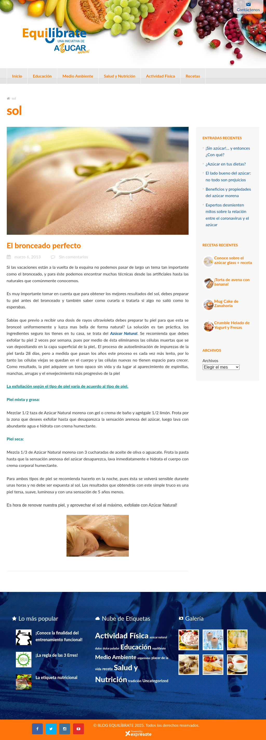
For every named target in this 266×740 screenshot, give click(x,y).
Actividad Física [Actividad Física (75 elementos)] (122, 635)
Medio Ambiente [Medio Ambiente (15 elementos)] (115, 657)
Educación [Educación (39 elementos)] (135, 647)
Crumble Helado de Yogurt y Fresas (232, 325)
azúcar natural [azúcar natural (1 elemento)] (158, 637)
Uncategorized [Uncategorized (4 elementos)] (155, 680)
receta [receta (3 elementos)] (107, 669)
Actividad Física (160, 75)
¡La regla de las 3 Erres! (57, 655)
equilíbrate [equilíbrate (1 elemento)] (159, 648)
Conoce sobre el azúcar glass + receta (233, 260)
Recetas (193, 75)
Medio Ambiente (77, 75)
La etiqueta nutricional (56, 677)
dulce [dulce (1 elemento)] (98, 648)
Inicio (17, 75)
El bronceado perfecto (44, 245)
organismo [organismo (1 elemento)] (143, 658)
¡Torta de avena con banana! (232, 282)
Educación (42, 75)
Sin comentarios (73, 256)
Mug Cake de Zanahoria (226, 303)
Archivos (210, 360)
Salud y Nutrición (119, 75)
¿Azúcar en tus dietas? (226, 163)
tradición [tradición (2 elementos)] (134, 681)
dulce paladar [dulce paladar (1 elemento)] (111, 648)
